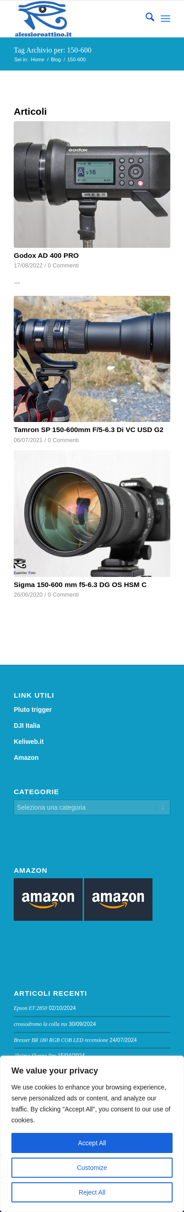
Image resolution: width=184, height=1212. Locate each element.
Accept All (92, 1143)
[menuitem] (145, 18)
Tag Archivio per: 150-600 (52, 50)
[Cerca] (145, 18)
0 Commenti (63, 265)
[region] (92, 1134)
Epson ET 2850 (30, 1008)
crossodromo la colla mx (40, 1024)
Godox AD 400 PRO (46, 255)
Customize (92, 1167)
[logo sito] (76, 18)
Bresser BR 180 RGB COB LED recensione (61, 1040)
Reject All (92, 1192)
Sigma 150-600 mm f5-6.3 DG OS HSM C (80, 584)
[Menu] (165, 19)
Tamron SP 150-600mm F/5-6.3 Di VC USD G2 (88, 429)
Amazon (26, 757)
